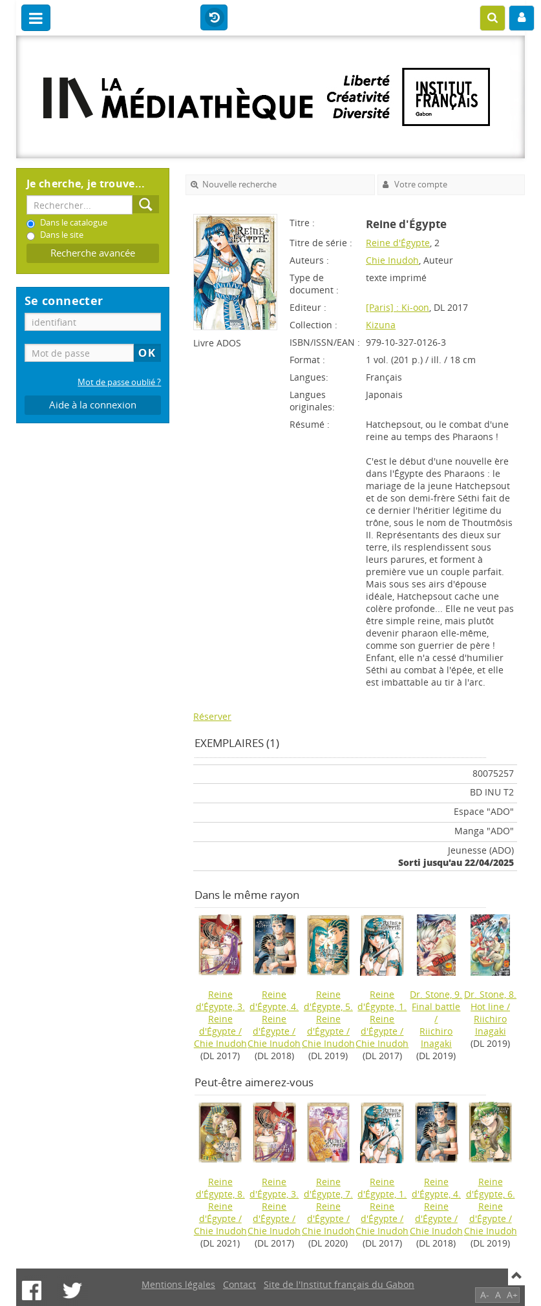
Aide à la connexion (92, 405)
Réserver (212, 716)
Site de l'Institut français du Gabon (339, 1284)
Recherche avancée (92, 253)
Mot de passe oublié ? (119, 382)
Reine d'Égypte (398, 243)
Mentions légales (178, 1284)
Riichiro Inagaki (435, 1037)
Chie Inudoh (392, 260)
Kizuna (381, 325)
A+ (512, 1295)
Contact (239, 1284)
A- (484, 1295)
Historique (214, 18)
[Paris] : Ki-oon (397, 307)
